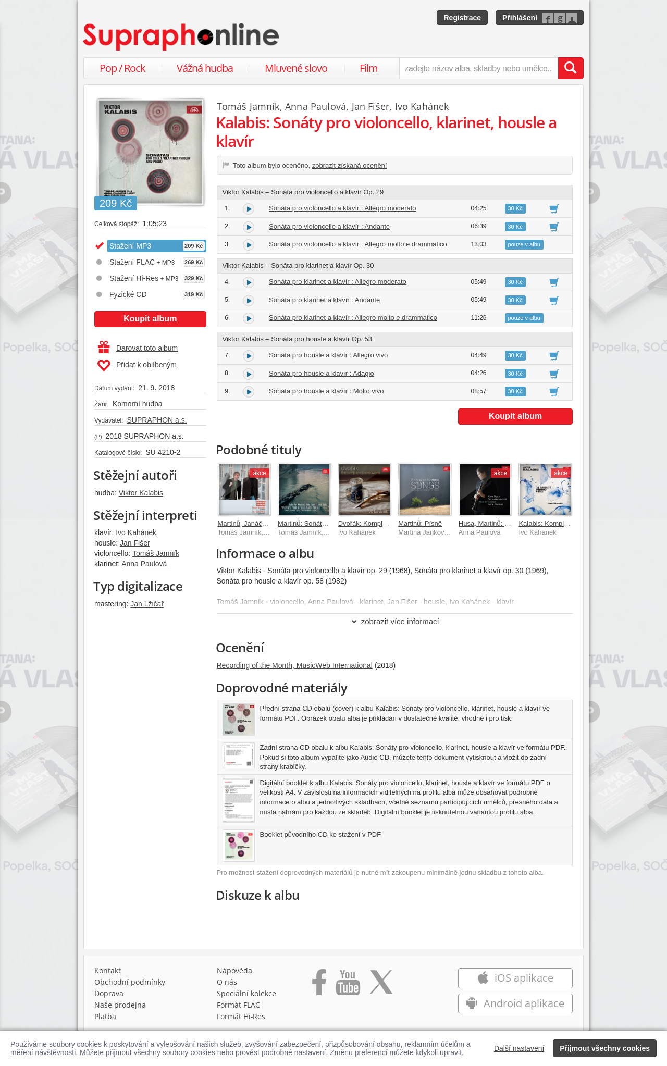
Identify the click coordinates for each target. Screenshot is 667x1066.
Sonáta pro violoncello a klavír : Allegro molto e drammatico (358, 244)
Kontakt (107, 970)
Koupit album (150, 318)
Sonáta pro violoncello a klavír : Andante (329, 226)
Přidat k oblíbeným (137, 366)
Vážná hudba (205, 68)
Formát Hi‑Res (241, 1016)
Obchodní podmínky (129, 982)
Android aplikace (515, 1003)
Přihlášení (519, 18)
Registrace (462, 18)
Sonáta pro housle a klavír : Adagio (321, 373)
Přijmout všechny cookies (605, 1048)
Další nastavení (519, 1048)
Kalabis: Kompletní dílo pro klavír (567, 523)
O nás (227, 982)
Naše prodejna (120, 1005)
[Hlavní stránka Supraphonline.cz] (181, 37)
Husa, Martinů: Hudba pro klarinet (509, 523)
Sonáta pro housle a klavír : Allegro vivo (328, 355)
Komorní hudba (138, 404)
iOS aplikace (515, 978)
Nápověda (234, 970)
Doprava (108, 993)
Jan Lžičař (147, 604)
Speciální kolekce (246, 993)
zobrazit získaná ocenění (349, 165)
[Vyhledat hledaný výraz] (571, 68)
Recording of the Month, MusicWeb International (295, 665)
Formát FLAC (238, 1005)
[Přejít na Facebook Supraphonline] (319, 986)
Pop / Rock (122, 68)
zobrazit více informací (394, 621)
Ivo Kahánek (136, 532)
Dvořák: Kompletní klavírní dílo (384, 523)
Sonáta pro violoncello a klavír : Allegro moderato (342, 208)
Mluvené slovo (296, 68)
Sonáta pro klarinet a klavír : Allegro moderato (337, 282)
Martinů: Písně (420, 523)
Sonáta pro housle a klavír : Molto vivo (326, 391)
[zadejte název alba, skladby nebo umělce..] (478, 68)
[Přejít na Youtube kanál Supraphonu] (348, 986)
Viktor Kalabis (141, 493)
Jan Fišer (135, 543)
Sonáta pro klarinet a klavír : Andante (324, 300)
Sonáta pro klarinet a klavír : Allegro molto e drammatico (353, 317)
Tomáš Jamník (155, 553)
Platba (105, 1016)
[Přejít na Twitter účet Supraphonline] (381, 986)
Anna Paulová (144, 564)
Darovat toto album (138, 348)
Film (369, 68)
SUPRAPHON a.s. (157, 420)
